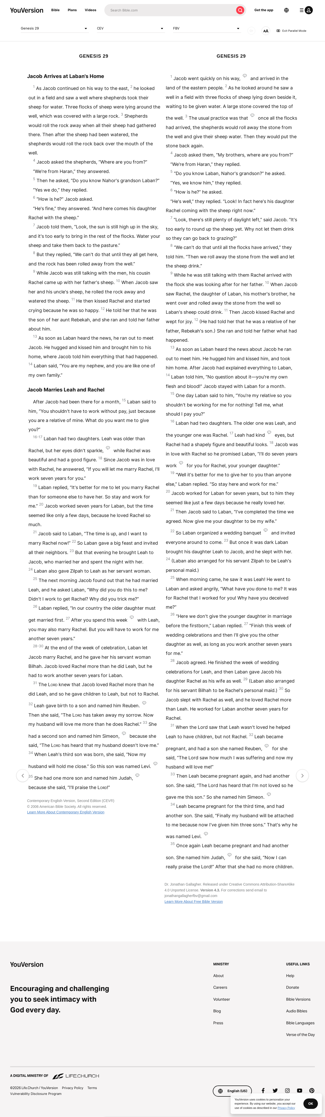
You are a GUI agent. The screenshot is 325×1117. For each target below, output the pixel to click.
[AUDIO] (251, 31)
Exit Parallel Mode (291, 31)
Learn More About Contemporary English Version (65, 812)
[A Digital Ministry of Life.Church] (162, 1073)
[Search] (169, 10)
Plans (72, 10)
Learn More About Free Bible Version (194, 902)
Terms (92, 1088)
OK (310, 1104)
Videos (90, 10)
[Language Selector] (286, 10)
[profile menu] (305, 10)
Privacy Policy (72, 1088)
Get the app (263, 10)
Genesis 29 (55, 28)
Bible (55, 10)
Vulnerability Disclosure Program (35, 1094)
